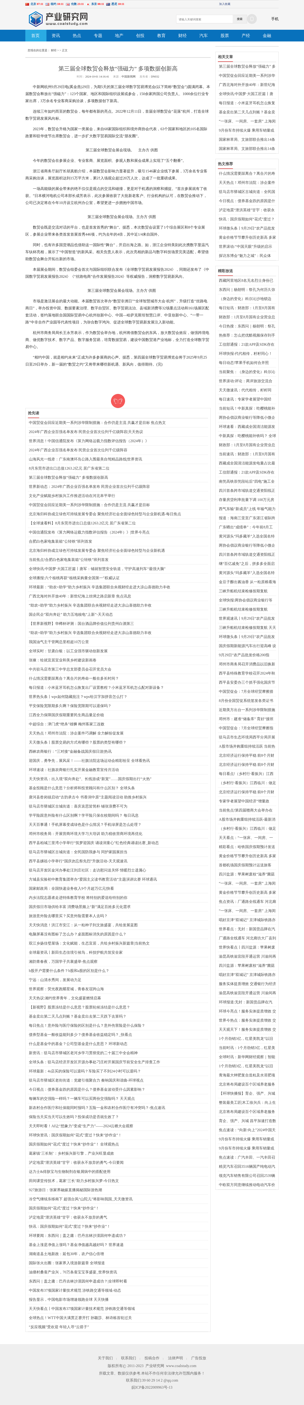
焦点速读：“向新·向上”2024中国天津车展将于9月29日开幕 (247, 1130)
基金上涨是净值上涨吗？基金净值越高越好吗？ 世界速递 (76, 1245)
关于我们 (105, 1358)
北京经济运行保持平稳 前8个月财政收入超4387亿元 (246, 755)
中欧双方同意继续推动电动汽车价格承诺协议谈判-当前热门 (247, 1185)
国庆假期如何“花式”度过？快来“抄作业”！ (64, 1208)
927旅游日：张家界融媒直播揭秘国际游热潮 (65, 1190)
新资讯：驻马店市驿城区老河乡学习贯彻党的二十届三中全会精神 (83, 1053)
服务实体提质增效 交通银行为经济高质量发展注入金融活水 (247, 984)
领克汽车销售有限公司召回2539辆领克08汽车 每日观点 (247, 1176)
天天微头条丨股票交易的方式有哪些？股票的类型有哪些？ (77, 742)
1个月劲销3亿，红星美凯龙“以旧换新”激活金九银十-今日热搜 (246, 1066)
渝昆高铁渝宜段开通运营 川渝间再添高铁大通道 (247, 956)
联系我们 (128, 1358)
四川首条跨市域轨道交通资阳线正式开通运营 (247, 554)
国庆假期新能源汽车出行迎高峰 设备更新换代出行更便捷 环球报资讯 (247, 646)
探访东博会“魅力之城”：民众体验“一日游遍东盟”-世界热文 (245, 256)
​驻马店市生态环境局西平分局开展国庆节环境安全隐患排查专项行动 (247, 737)
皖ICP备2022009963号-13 (152, 1387)
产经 (246, 35)
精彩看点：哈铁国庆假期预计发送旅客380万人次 (247, 847)
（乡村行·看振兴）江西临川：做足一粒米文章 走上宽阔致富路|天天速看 (247, 783)
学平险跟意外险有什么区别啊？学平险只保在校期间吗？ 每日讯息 (84, 815)
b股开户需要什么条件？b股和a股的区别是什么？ (69, 971)
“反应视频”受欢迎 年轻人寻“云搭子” (59, 1327)
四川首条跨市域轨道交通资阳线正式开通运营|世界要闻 (247, 491)
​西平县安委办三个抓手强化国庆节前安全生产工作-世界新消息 (247, 682)
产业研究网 (154, 1366)
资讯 (56, 35)
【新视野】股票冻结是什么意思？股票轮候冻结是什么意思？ (79, 1007)
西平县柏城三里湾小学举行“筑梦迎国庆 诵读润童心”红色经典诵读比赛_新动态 (94, 843)
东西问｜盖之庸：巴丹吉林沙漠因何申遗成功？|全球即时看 (78, 1281)
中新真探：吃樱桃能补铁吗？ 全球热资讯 (247, 436)
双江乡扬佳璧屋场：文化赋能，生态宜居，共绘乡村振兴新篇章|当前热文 (89, 943)
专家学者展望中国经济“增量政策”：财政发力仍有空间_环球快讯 (247, 801)
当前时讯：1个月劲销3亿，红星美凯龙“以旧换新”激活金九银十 (247, 1048)
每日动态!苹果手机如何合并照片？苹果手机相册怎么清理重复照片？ (247, 363)
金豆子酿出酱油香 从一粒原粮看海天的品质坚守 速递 (247, 582)
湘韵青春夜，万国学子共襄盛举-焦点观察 (63, 962)
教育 (161, 35)
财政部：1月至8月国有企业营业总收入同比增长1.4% (247, 317)
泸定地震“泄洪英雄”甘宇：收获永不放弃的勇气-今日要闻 (76, 1162)
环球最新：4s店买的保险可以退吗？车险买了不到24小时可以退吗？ (85, 1071)
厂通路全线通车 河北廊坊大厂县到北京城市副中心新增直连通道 (247, 938)
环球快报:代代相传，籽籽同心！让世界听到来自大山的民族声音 (245, 354)
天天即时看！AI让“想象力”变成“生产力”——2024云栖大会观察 (81, 1126)
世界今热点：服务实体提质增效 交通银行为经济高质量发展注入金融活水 (247, 1020)
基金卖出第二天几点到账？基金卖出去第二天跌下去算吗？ (77, 1016)
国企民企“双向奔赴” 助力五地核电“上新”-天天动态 (71, 614)
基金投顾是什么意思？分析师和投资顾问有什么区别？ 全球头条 (82, 788)
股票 (224, 35)
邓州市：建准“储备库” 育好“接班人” (246, 719)
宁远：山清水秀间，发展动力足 (55, 980)
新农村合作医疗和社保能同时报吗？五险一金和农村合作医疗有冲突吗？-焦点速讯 (97, 1108)
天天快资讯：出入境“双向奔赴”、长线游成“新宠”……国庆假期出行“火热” (90, 779)
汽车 (203, 35)
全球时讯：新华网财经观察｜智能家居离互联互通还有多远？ (247, 1057)
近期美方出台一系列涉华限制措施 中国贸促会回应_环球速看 (247, 710)
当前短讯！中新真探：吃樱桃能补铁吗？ (247, 408)
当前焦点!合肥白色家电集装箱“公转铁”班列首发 (69, 560)
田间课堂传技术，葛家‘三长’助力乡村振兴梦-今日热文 (74, 1181)
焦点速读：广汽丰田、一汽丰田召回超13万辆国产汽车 (247, 1157)
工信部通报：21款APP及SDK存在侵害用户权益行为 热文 (246, 472)
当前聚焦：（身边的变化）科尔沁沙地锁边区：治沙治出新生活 (247, 372)
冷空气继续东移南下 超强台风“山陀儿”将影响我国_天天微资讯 (81, 1199)
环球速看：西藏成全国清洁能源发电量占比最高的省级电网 (247, 427)
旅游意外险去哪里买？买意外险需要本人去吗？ (68, 916)
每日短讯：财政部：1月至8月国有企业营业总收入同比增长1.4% (247, 308)
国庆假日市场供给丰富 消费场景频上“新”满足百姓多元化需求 (80, 907)
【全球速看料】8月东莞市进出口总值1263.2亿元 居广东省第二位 (82, 523)
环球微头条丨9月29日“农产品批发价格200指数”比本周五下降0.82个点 (247, 228)
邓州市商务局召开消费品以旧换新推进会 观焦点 (247, 664)
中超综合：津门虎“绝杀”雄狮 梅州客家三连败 (66, 724)
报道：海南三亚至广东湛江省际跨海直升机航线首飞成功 (247, 518)
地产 (119, 35)
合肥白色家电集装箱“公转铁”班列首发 (60, 541)
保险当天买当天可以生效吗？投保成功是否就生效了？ (74, 1117)
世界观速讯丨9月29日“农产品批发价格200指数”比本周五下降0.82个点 (247, 618)
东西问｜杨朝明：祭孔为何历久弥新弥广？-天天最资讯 (247, 290)
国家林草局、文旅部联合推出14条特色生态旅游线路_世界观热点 (247, 139)
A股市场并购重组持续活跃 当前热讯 (247, 746)
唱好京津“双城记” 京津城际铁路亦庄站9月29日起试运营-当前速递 (247, 920)
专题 (98, 35)
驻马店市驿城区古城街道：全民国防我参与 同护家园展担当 (78, 852)
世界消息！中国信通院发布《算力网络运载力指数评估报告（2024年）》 (89, 441)
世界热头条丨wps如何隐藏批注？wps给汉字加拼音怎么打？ (78, 697)
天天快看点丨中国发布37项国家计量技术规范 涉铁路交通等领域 (82, 1309)
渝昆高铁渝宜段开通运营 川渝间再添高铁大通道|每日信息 (247, 993)
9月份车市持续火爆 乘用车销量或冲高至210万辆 (246, 130)
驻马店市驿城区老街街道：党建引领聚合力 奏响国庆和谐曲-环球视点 (86, 1080)
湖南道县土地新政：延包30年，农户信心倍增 (66, 1254)
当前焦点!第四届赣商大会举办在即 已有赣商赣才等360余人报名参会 (246, 810)
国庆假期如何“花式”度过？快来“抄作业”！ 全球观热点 (74, 1144)
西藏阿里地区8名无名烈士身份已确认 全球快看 (246, 280)
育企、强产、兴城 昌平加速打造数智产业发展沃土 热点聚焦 (247, 1121)
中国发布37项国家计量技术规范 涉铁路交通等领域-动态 (75, 1290)
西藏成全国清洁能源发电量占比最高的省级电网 (247, 463)
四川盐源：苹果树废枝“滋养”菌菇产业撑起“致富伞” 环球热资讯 (247, 966)
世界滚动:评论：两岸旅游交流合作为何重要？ (245, 381)
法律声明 (175, 1358)
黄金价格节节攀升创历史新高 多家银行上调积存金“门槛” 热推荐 (247, 856)
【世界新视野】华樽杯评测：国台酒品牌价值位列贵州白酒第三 (81, 624)
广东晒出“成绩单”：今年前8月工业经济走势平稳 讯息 (246, 527)
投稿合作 (152, 1358)
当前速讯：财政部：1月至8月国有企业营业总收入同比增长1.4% (247, 454)
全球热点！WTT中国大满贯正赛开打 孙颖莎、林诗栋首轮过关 (80, 1318)
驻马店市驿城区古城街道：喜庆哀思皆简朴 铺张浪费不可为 (78, 806)
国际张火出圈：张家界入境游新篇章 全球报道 (67, 1263)
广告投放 (198, 1358)
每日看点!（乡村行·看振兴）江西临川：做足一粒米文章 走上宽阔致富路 (247, 774)
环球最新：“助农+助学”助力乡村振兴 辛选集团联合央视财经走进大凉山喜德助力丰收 (99, 587)
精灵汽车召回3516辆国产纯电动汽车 (247, 1166)
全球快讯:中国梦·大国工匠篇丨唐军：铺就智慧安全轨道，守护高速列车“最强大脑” (97, 569)
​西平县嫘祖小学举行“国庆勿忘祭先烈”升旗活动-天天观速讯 (78, 861)
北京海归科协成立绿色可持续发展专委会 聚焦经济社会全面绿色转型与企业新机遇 (97, 550)
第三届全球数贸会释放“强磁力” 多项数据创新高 (68, 477)
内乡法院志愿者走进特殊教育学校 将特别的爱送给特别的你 (78, 898)
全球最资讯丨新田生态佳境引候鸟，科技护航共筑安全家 (76, 952)
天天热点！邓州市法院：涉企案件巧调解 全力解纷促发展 (76, 733)
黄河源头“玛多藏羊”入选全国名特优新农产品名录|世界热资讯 (247, 536)
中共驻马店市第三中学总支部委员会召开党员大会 (70, 669)
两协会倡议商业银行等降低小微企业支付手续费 (247, 545)
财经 (182, 35)
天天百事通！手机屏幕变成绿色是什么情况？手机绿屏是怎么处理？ (85, 825)
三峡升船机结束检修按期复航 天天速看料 (247, 628)
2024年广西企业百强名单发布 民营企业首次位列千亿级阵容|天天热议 (86, 432)
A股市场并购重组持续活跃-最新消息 (247, 819)
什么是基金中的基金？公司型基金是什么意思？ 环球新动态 (78, 1044)
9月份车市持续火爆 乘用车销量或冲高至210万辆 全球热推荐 (246, 1139)
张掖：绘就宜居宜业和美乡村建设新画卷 (62, 660)
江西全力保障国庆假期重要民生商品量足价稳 (66, 715)
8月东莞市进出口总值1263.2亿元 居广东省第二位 (69, 468)
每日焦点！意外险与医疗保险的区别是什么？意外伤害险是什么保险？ (87, 1025)
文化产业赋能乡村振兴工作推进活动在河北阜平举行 (72, 496)
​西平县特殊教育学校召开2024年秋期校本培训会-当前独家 (247, 673)
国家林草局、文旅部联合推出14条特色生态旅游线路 (247, 149)
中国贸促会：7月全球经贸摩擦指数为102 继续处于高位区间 (246, 728)
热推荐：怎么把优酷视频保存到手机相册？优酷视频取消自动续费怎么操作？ (247, 335)
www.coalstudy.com (181, 1366)
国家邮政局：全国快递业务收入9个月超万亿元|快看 (71, 888)
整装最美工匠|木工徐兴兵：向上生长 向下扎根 (247, 1103)
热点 (77, 35)
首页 (35, 35)
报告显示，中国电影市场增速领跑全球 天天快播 (69, 1299)
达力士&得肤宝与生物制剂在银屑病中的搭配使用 (69, 1172)
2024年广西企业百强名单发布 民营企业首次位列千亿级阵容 (78, 450)
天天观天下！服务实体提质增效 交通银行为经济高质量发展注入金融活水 (247, 1029)
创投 (140, 35)
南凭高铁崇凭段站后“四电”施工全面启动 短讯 (247, 481)
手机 (275, 19)
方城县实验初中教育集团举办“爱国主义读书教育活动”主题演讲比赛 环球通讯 (93, 879)
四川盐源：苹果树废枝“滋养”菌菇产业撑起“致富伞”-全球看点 (247, 874)
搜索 (240, 19)
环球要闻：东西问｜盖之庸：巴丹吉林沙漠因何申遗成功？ (77, 1236)
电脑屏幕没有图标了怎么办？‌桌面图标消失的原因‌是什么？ (77, 934)
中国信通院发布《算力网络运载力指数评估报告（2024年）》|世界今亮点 (89, 532)
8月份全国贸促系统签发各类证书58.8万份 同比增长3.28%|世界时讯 (246, 701)
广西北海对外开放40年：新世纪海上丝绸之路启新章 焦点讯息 (80, 596)
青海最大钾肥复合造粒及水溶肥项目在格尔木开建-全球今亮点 (247, 1075)
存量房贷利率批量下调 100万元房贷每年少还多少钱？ (246, 500)
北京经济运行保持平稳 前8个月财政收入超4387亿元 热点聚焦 (246, 765)
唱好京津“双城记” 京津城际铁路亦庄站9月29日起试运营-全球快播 (247, 975)
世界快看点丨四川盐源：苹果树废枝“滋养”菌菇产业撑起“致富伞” (247, 947)
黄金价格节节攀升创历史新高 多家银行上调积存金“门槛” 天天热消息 (247, 237)
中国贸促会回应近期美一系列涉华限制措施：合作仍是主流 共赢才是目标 (89, 505)
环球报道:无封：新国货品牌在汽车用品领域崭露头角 (245, 1002)
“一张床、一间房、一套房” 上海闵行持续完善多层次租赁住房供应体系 (247, 121)
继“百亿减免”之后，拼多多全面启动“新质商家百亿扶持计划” (247, 564)
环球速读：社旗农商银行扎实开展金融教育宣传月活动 (74, 770)
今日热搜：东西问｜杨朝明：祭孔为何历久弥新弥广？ (247, 326)
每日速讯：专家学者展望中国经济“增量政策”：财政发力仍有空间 (247, 399)
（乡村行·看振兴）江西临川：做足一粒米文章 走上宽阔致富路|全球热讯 (247, 829)
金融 (267, 35)
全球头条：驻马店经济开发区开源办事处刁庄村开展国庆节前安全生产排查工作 (94, 1062)
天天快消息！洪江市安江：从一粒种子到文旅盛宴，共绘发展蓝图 (83, 925)
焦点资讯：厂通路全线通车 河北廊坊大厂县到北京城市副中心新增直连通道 (247, 902)
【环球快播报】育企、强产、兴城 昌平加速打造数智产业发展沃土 (247, 1093)
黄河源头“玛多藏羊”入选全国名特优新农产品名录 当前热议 (247, 573)
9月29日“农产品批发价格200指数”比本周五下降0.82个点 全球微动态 (246, 655)
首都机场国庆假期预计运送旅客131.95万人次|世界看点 (245, 865)
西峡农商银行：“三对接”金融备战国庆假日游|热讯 (70, 751)
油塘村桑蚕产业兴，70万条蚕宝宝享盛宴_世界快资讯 (73, 1272)
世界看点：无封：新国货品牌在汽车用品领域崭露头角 (247, 929)
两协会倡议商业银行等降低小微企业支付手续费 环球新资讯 (247, 417)
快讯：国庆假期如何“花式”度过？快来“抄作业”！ (69, 1226)
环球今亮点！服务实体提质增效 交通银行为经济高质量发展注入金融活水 (247, 1011)
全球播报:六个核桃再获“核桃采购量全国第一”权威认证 (74, 578)
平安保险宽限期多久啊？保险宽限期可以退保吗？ (70, 706)
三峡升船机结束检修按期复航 (243, 591)
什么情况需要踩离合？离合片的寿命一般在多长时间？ (74, 678)
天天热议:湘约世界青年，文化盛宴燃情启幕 (65, 998)
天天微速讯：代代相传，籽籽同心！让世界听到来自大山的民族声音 (247, 390)
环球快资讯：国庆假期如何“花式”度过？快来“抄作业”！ (75, 1135)
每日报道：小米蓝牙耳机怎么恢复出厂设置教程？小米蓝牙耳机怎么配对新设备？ (96, 688)
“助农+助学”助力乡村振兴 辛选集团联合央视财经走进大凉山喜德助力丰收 (90, 605)
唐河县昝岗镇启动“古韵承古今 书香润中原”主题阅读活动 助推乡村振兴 (88, 797)
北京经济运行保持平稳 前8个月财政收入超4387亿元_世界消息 (246, 792)
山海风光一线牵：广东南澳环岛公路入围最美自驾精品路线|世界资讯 (85, 459)
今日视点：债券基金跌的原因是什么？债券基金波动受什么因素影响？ (87, 1089)
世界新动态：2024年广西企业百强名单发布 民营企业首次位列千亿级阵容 (89, 487)
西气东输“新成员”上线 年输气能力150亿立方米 (247, 509)
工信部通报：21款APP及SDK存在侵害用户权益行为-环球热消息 (246, 344)
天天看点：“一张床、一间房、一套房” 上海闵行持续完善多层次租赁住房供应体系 (246, 838)
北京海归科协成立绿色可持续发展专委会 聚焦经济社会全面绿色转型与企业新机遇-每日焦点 (105, 514)
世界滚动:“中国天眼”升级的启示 (245, 246)
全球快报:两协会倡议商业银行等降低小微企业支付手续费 (245, 600)
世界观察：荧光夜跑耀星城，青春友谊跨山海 (66, 989)
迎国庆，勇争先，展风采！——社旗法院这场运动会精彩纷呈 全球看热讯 (89, 761)
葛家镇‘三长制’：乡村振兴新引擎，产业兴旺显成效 (71, 1153)
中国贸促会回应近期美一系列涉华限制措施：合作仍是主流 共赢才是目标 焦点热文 (97, 423)
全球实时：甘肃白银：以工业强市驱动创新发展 (68, 651)
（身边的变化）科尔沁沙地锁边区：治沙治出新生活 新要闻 (245, 299)
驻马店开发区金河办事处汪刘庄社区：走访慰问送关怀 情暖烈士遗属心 (87, 870)
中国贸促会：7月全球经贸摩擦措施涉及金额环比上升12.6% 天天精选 (246, 692)
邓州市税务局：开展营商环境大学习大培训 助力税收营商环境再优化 (85, 834)
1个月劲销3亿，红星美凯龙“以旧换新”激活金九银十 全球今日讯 (246, 1039)
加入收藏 (224, 4)
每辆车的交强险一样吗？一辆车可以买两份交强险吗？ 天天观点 (82, 1099)
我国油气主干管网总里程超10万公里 (59, 642)
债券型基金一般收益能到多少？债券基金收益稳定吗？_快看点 (80, 1035)
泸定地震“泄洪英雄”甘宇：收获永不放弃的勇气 (68, 1217)
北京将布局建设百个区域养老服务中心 (247, 1084)
